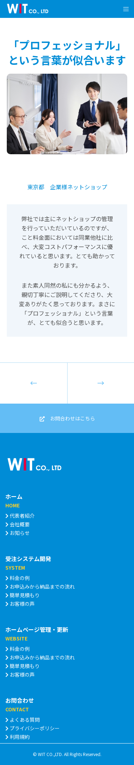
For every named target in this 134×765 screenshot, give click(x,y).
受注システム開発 (28, 558)
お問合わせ (19, 700)
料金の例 (17, 577)
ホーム (14, 496)
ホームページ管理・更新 (36, 629)
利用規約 (17, 736)
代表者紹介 (20, 515)
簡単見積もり (22, 595)
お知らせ (17, 532)
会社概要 (17, 524)
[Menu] (124, 9)
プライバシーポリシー (32, 728)
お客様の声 (20, 603)
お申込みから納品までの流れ (40, 586)
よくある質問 (22, 719)
